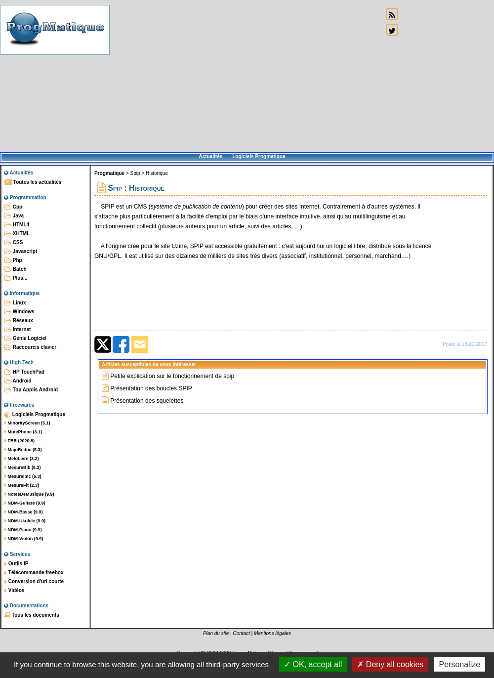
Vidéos (14, 590)
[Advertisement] (246, 76)
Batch (15, 269)
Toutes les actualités (32, 182)
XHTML (17, 234)
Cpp (13, 207)
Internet (17, 330)
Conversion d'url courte (34, 582)
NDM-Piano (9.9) (23, 529)
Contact (241, 633)
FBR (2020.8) (19, 440)
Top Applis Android (31, 390)
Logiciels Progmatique (258, 156)
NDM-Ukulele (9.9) (24, 520)
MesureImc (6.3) (22, 476)
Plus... (15, 278)
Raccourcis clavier (30, 347)
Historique (157, 173)
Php (13, 260)
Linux (15, 303)
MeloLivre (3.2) (21, 458)
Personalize (460, 664)
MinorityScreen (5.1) (27, 423)
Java (14, 216)
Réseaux (18, 321)
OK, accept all (313, 664)
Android (18, 381)
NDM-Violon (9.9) (23, 538)
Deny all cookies (390, 664)
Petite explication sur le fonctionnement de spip (172, 376)
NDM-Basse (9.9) (23, 511)
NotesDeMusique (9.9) (29, 494)
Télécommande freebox (33, 573)
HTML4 (16, 225)
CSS (13, 243)
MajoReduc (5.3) (23, 449)
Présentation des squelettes (146, 400)
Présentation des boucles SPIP (151, 388)
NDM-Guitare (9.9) (24, 503)
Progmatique (109, 173)
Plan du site (216, 633)
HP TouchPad (24, 372)
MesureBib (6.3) (22, 467)
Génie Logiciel (25, 338)
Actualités (210, 156)
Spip (135, 173)
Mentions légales (272, 633)
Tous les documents (31, 615)
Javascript (20, 251)
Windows (19, 312)
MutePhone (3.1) (23, 431)
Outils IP (16, 564)
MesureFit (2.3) (21, 485)
